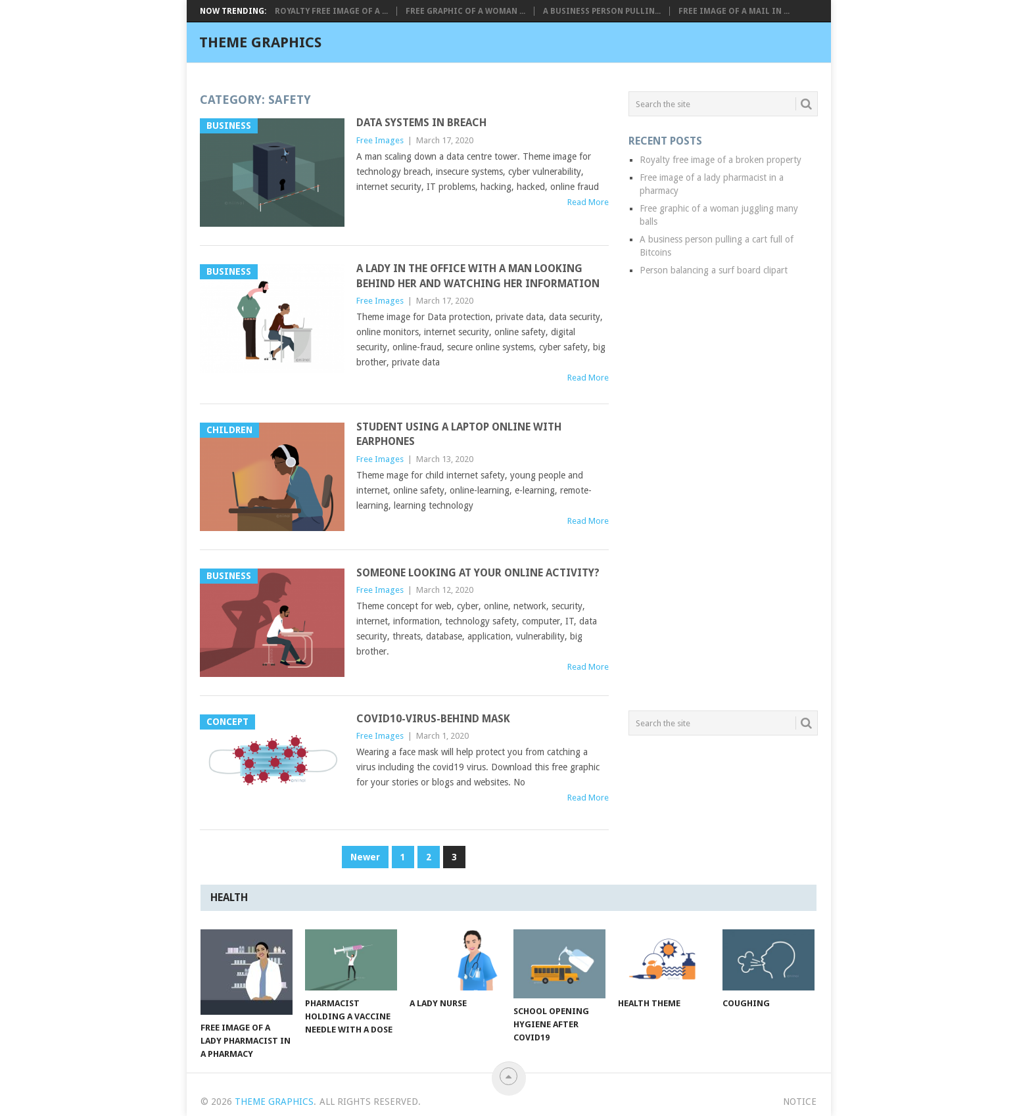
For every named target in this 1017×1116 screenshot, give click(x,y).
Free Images (380, 140)
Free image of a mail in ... (734, 11)
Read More (588, 202)
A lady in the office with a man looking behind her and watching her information (478, 275)
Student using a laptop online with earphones (458, 434)
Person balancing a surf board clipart (714, 270)
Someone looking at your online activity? (478, 573)
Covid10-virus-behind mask (433, 718)
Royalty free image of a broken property (720, 159)
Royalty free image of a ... (331, 11)
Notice (799, 1101)
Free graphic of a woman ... (465, 11)
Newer (365, 857)
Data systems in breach (421, 122)
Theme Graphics (260, 42)
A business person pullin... (602, 11)
